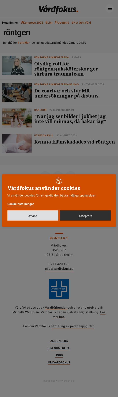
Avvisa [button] (32, 216)
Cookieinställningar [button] (20, 204)
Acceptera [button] (85, 216)
